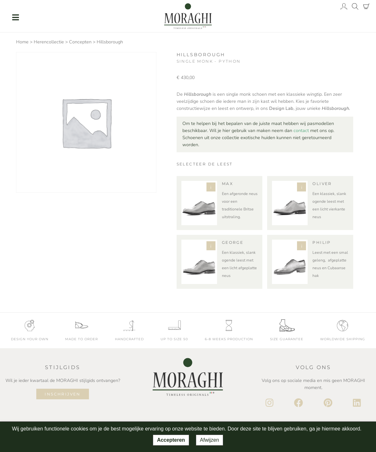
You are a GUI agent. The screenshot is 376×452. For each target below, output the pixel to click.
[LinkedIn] (357, 403)
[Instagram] (270, 403)
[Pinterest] (328, 403)
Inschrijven (62, 394)
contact (301, 131)
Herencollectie (49, 42)
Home (22, 42)
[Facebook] (298, 403)
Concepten (80, 42)
